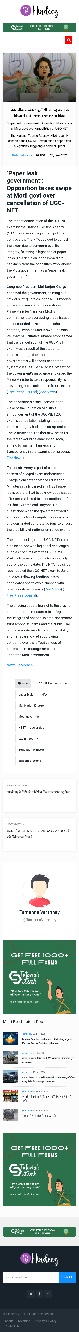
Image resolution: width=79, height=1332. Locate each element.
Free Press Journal (22, 392)
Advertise (23, 1321)
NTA (44, 694)
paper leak (25, 694)
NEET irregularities (31, 727)
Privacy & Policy (45, 1321)
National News (28, 1091)
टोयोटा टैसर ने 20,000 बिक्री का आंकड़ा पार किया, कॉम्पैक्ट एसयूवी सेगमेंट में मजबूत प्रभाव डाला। (48, 1079)
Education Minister (31, 750)
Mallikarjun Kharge (31, 705)
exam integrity (28, 739)
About (9, 1321)
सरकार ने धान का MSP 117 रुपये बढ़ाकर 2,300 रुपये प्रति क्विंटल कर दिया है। (38, 834)
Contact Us (12, 1326)
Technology (27, 1034)
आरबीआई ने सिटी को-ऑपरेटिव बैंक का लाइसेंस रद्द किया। (39, 792)
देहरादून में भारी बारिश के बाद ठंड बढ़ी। (39, 1116)
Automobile (27, 1053)
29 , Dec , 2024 (39, 1053)
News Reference (20, 665)
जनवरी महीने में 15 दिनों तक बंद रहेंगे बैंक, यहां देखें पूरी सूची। (46, 1099)
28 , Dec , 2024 (42, 1110)
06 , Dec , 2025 (39, 1034)
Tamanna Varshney (39, 912)
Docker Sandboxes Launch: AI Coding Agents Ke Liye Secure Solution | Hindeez (47, 1041)
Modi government (30, 716)
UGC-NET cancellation (52, 683)
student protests (29, 761)
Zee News (48, 392)
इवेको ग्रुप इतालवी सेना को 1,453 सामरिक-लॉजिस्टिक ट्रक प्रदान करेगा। (48, 1060)
